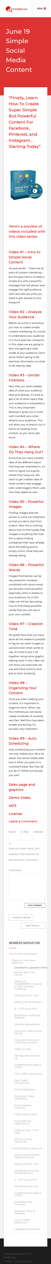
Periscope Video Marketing (24, 1097)
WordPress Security (26, 1186)
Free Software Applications (22, 1122)
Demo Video (20, 798)
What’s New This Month (24, 973)
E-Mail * (25, 831)
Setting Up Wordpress (27, 1002)
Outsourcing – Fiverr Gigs (26, 1131)
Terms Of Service (23, 1261)
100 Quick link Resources (23, 1140)
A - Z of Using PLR (25, 1179)
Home (8, 1261)
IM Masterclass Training (23, 1203)
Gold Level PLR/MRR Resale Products (26, 1156)
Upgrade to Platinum (27, 1229)
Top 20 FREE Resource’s (22, 1221)
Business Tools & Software (24, 1212)
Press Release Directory (22, 1106)
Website (38, 831)
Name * (13, 831)
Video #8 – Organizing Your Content (23, 688)
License (15, 814)
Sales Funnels (22, 1049)
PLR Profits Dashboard (23, 953)
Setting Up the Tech (26, 995)
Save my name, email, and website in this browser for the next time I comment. (24, 854)
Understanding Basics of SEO (27, 1066)
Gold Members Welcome (27, 1148)
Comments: (14, 870)
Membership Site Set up (27, 1057)
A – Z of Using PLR (25, 1008)
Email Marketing (24, 1089)
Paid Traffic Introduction (22, 1081)
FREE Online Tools (25, 1114)
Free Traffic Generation (28, 1073)
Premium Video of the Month (28, 1032)
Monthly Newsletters (27, 1024)
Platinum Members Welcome (23, 961)
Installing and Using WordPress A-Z (26, 1172)
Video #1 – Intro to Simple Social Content (24, 257)
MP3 (12, 806)
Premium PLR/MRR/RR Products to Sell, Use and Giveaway (28, 985)
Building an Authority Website (27, 1016)
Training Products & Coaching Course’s (26, 1041)
